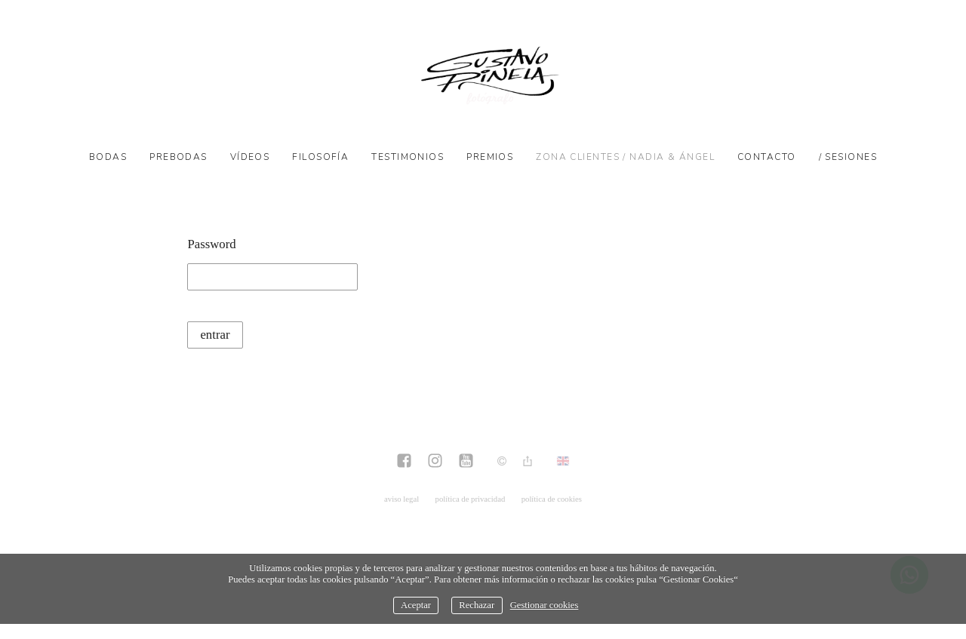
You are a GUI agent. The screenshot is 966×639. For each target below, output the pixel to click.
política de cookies (551, 498)
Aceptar (416, 605)
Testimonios (407, 157)
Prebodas (178, 157)
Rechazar (476, 605)
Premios (489, 157)
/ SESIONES (848, 157)
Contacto (766, 157)
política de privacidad (470, 498)
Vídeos (250, 157)
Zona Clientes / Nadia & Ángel (625, 157)
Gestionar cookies (544, 605)
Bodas (108, 157)
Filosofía (320, 157)
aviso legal (401, 498)
